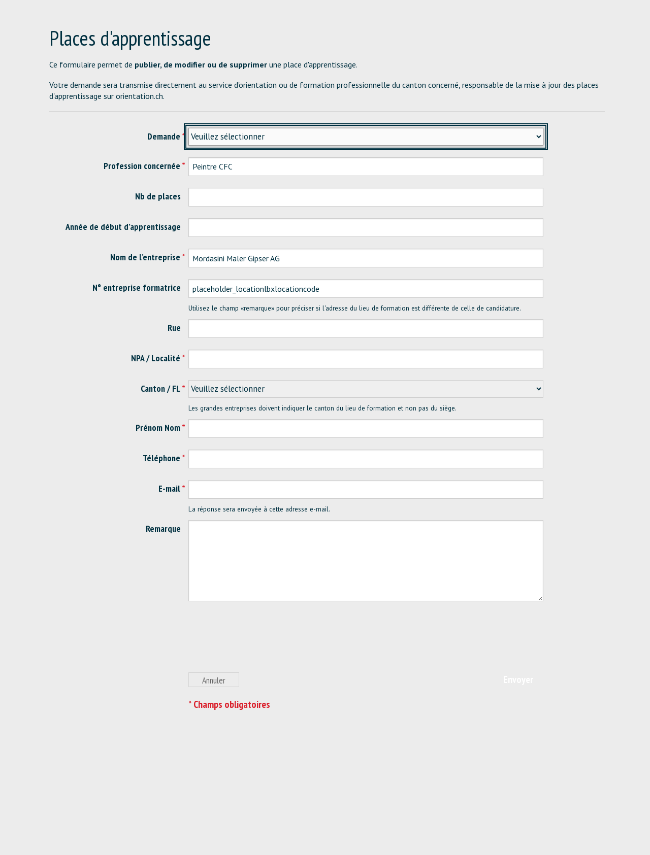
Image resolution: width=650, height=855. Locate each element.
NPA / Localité (155, 358)
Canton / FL (160, 388)
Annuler (213, 680)
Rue (174, 327)
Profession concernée (142, 166)
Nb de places (158, 196)
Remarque (163, 528)
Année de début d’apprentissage (123, 226)
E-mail (169, 488)
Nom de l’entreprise (145, 257)
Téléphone (161, 458)
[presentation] (265, 642)
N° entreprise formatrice (136, 287)
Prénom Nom (158, 427)
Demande (163, 136)
